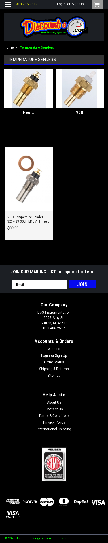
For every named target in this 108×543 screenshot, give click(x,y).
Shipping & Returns (54, 369)
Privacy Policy (54, 422)
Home (9, 47)
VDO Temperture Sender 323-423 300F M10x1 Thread (28, 219)
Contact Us (54, 409)
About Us (54, 402)
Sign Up (78, 4)
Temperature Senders (37, 47)
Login (61, 4)
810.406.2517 (27, 4)
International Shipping (54, 429)
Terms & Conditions (54, 416)
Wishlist (54, 349)
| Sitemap (59, 538)
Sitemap (54, 376)
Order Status (54, 362)
